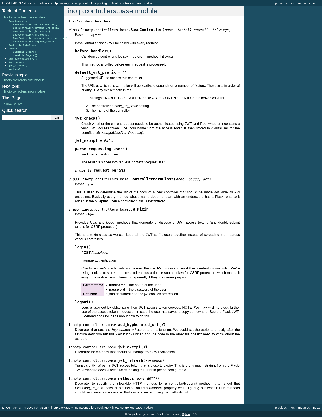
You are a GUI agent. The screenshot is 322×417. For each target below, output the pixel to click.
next (292, 3)
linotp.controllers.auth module (24, 80)
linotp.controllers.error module (24, 91)
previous (281, 3)
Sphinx (186, 413)
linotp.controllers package (91, 3)
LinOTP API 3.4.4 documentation (24, 3)
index (316, 3)
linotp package (60, 3)
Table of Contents (19, 11)
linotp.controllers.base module (132, 3)
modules (304, 3)
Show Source (13, 104)
